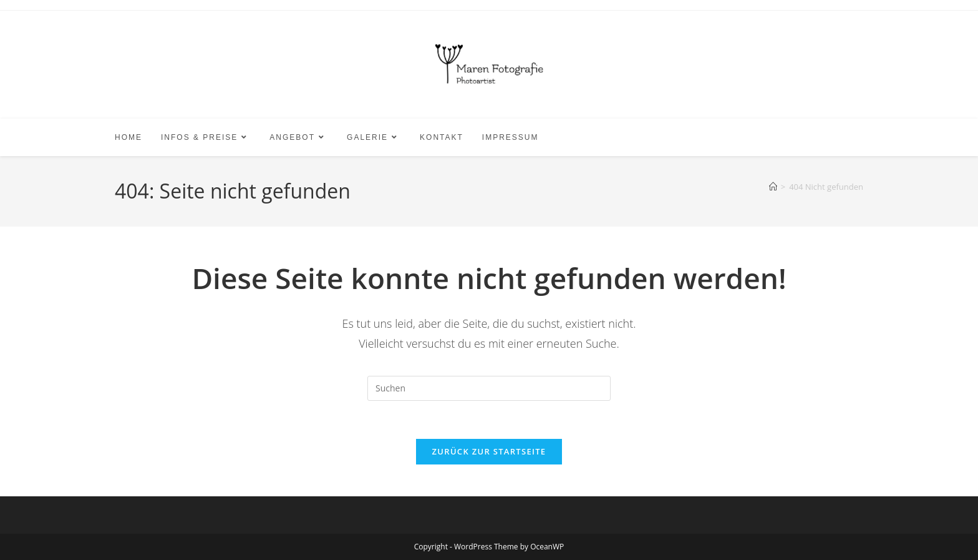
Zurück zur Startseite (489, 451)
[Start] (773, 186)
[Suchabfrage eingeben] (489, 388)
